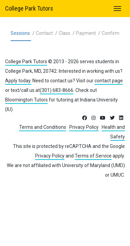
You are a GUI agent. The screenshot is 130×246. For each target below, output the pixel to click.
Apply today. (18, 80)
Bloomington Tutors (26, 99)
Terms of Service (93, 156)
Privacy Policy (84, 127)
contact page (109, 80)
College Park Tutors (29, 8)
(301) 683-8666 (56, 90)
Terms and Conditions (42, 127)
